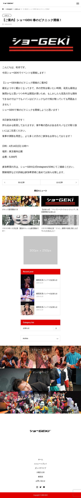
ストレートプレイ (40, 464)
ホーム (40, 459)
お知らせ (7, 15)
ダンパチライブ (40, 468)
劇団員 (40, 477)
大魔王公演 (40, 472)
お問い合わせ (40, 481)
